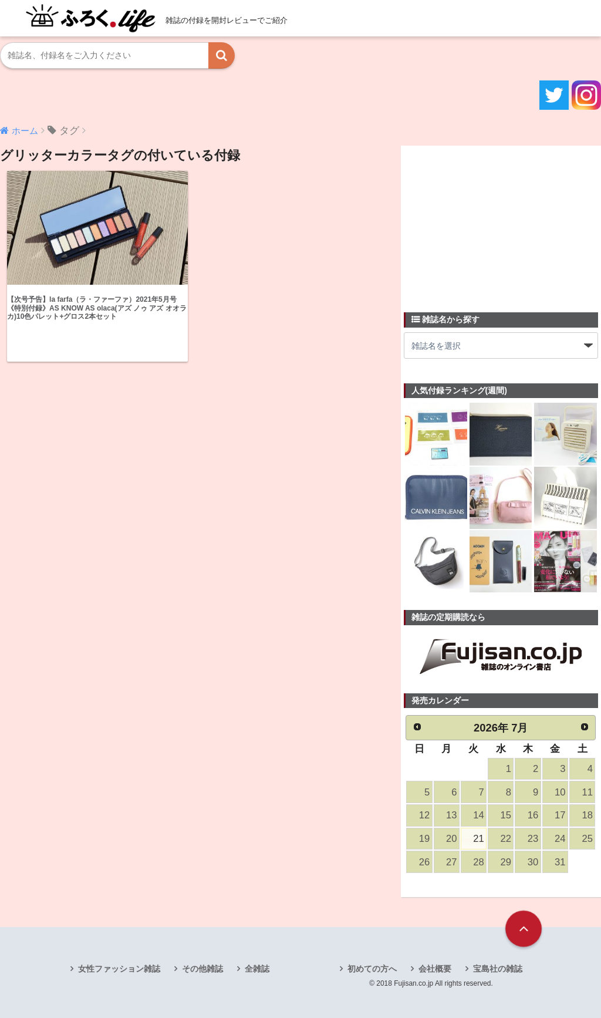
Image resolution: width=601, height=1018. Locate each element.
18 (587, 815)
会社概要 (434, 968)
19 (424, 838)
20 (451, 838)
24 (560, 838)
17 (560, 815)
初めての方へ (372, 968)
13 (451, 815)
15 (506, 815)
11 (587, 792)
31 (560, 862)
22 (506, 838)
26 (424, 862)
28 (478, 862)
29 (506, 862)
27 (451, 862)
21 (478, 838)
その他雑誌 (202, 968)
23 (533, 838)
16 (533, 815)
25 (587, 838)
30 (533, 862)
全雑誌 (257, 968)
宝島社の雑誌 (497, 968)
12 (424, 815)
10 (560, 792)
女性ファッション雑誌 (119, 968)
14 (478, 815)
